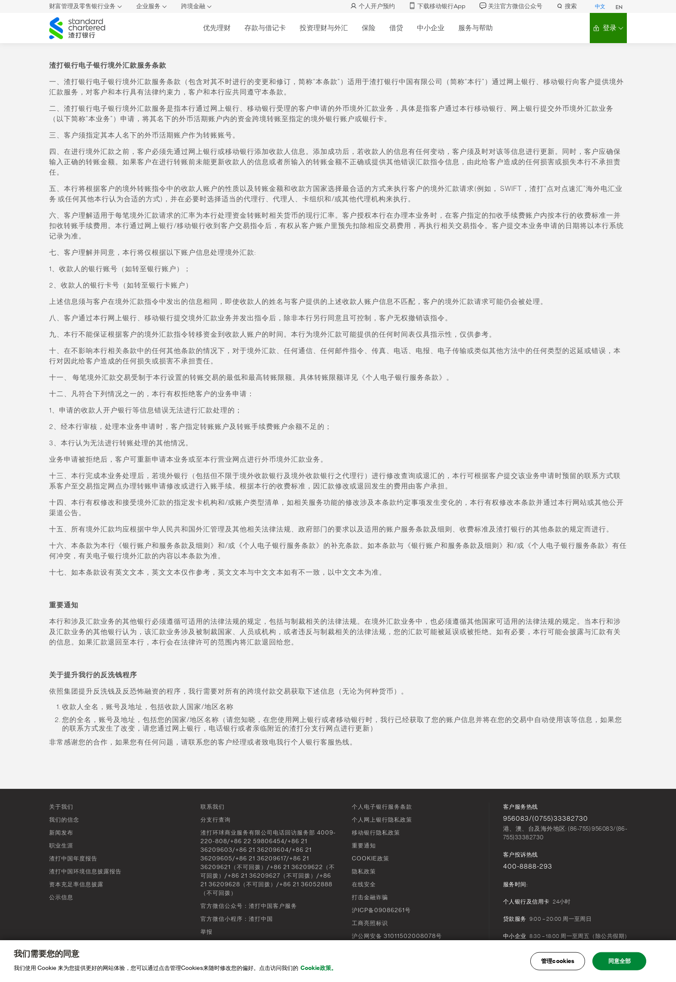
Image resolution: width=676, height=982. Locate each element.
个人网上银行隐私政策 (382, 820)
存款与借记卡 (265, 27)
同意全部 (619, 963)
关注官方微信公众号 (510, 6)
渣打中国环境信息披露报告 (85, 871)
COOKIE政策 (370, 858)
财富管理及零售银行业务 (82, 6)
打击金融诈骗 (370, 897)
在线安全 (364, 884)
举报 (206, 932)
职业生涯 (61, 845)
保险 (369, 27)
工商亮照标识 (370, 923)
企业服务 (148, 6)
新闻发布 (61, 832)
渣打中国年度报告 (73, 858)
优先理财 (217, 27)
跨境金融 (193, 6)
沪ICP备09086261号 (381, 910)
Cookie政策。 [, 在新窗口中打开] (318, 970)
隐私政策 (364, 871)
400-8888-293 (527, 866)
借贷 (396, 27)
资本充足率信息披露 (76, 884)
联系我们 (212, 807)
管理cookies (557, 963)
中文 (600, 6)
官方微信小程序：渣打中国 (236, 919)
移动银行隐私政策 (376, 832)
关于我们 (61, 807)
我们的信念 (64, 820)
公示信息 (61, 897)
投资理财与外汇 (324, 27)
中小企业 (430, 27)
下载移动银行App (437, 6)
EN (619, 7)
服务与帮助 (475, 27)
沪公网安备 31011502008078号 (397, 936)
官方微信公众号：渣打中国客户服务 (248, 906)
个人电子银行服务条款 (382, 807)
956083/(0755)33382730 (545, 818)
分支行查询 (215, 820)
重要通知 (364, 845)
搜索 (566, 6)
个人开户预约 (372, 6)
